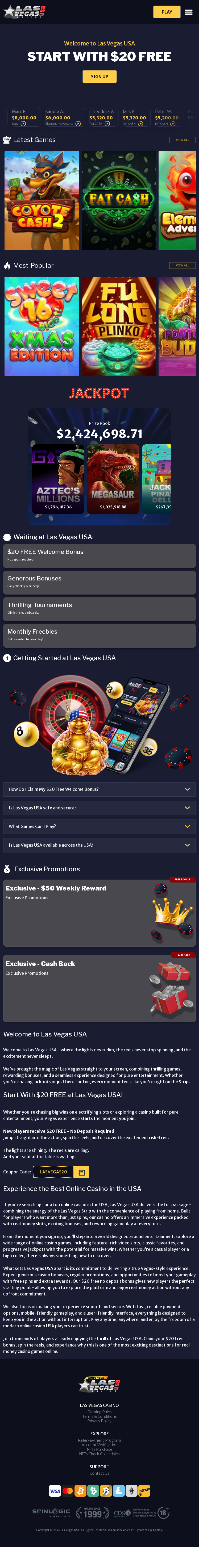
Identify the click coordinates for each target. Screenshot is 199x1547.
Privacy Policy (99, 1421)
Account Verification (100, 1445)
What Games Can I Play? (32, 826)
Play (167, 12)
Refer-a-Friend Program (99, 1440)
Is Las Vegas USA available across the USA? (51, 845)
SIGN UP (99, 76)
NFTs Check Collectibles (99, 1454)
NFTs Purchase (99, 1449)
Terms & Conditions (99, 1416)
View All (182, 139)
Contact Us (99, 1473)
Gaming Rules (100, 1412)
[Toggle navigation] (189, 12)
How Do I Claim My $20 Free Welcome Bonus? (54, 789)
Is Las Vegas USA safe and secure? (42, 807)
